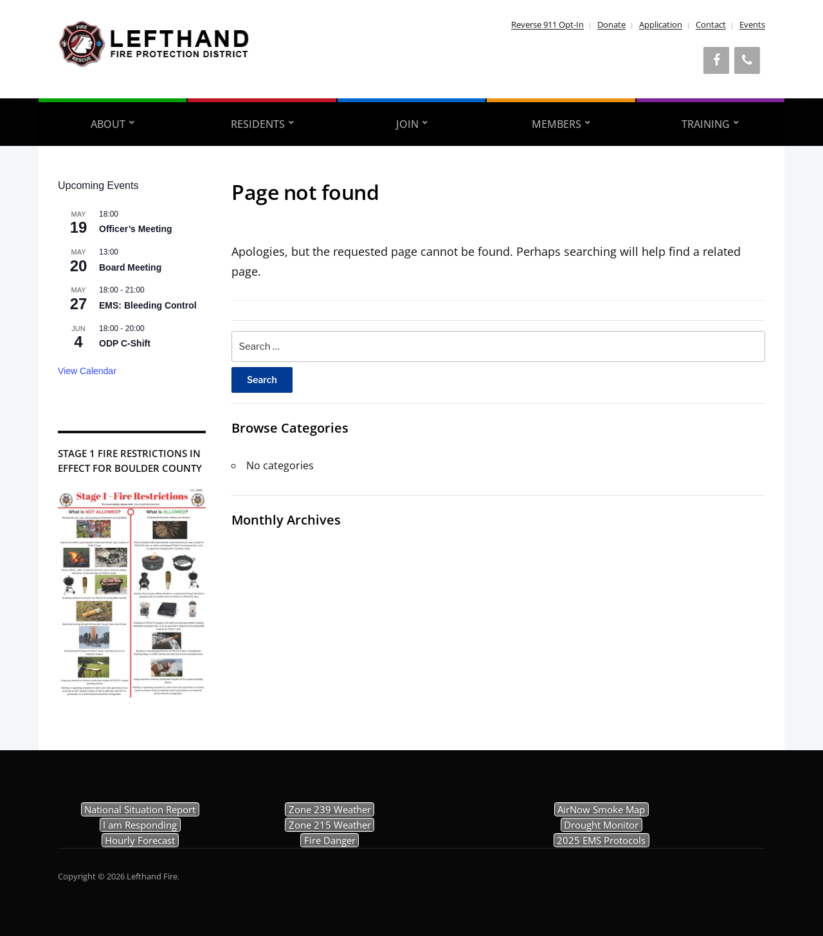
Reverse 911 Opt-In (547, 24)
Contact (711, 24)
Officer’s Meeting (135, 229)
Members (556, 124)
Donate (611, 24)
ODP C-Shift (124, 343)
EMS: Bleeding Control (148, 305)
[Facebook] (716, 60)
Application (660, 24)
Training (706, 124)
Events (752, 24)
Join (407, 124)
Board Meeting (130, 267)
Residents (258, 124)
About (108, 124)
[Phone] (747, 60)
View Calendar (87, 371)
